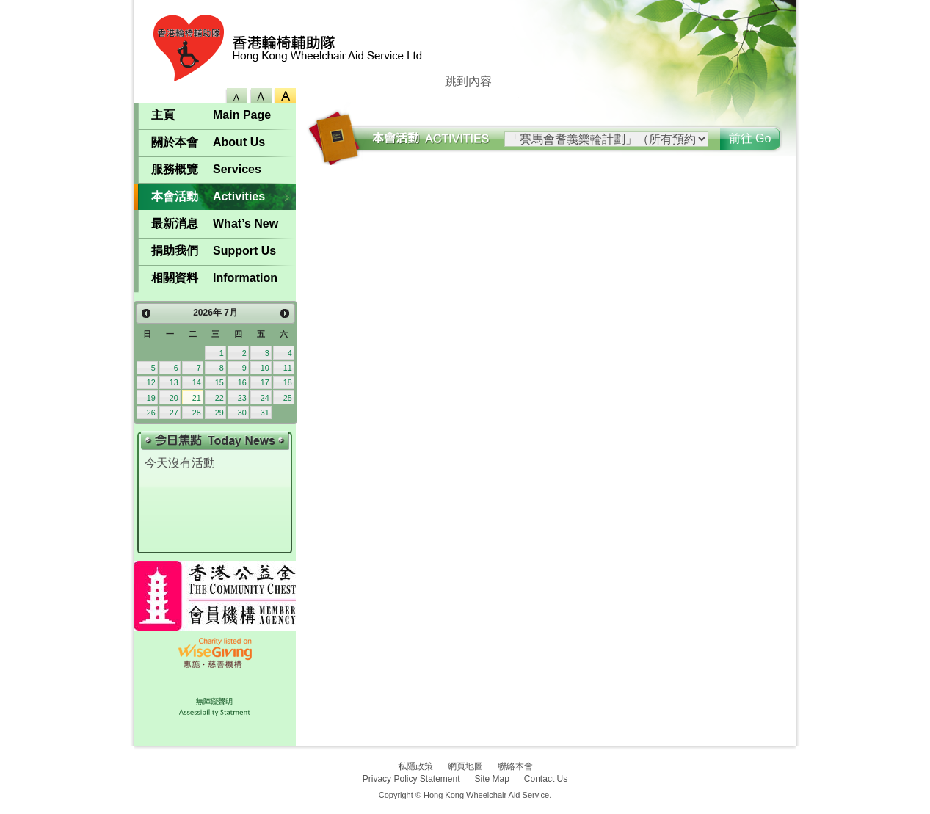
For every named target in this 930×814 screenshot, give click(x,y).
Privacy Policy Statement (411, 779)
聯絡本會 (515, 766)
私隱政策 (415, 766)
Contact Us (545, 779)
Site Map (492, 779)
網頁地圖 (465, 766)
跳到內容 (468, 81)
